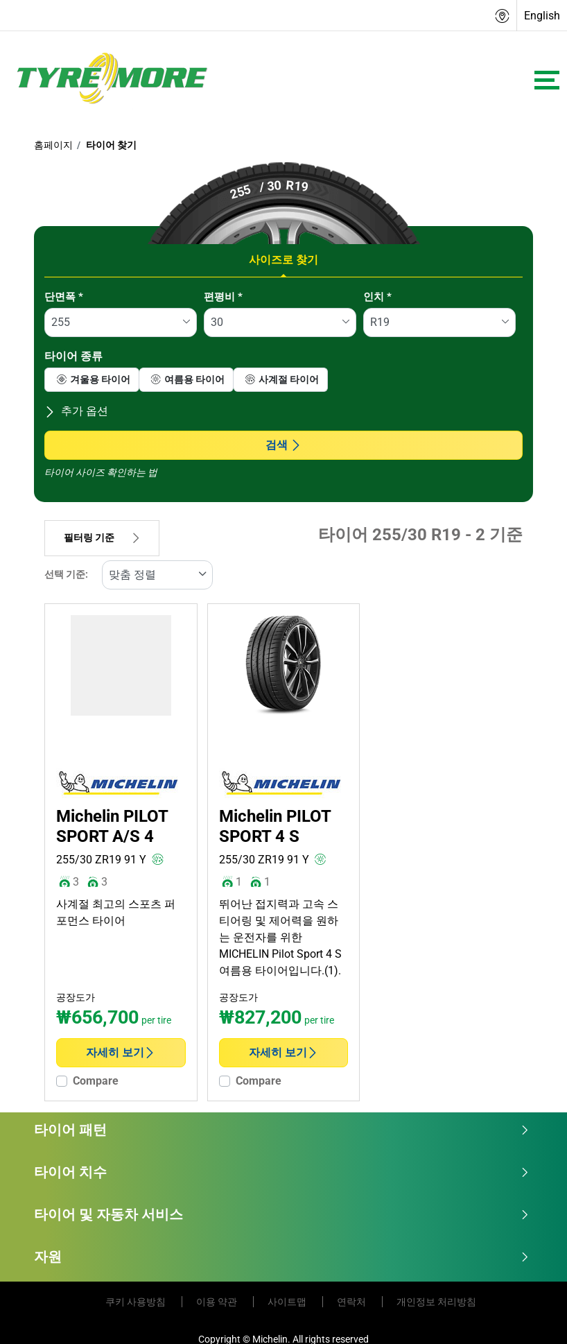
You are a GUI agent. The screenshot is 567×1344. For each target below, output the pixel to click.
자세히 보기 (120, 1052)
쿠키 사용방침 (136, 1301)
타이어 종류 (73, 356)
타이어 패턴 (282, 1130)
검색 (283, 444)
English (542, 15)
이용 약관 (217, 1301)
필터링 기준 (102, 538)
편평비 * (223, 297)
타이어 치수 (282, 1172)
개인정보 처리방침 (436, 1301)
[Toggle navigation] (547, 80)
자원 (282, 1257)
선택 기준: (66, 574)
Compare (96, 1080)
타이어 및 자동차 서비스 (282, 1214)
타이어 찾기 (110, 144)
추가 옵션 (76, 410)
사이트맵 (288, 1301)
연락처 (352, 1301)
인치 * (377, 297)
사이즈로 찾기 (283, 259)
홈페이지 (53, 144)
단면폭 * (63, 297)
